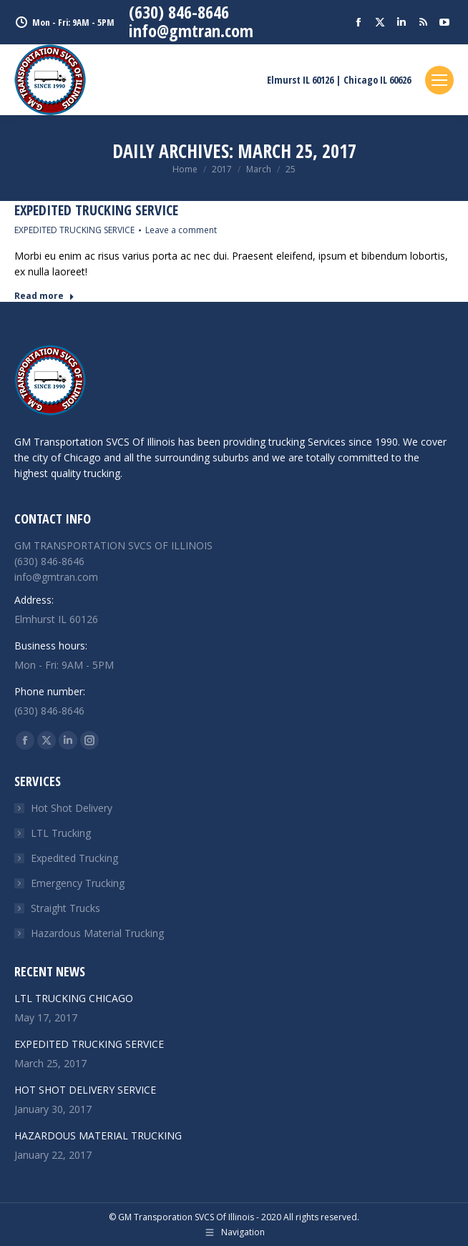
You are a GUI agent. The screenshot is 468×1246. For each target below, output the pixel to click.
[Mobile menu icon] (439, 80)
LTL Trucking (61, 833)
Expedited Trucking (74, 858)
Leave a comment (181, 230)
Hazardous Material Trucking (97, 933)
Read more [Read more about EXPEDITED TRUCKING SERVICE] (44, 296)
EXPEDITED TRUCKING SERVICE (96, 210)
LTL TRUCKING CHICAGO (73, 998)
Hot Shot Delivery (71, 808)
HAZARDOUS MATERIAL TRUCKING (98, 1135)
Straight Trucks (65, 908)
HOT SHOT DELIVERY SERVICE (85, 1090)
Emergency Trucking (78, 883)
